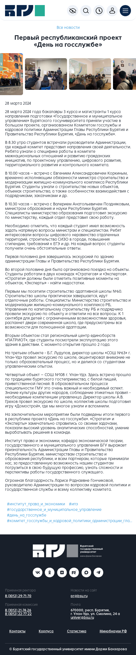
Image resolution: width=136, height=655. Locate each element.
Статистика (76, 631)
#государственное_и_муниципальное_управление (54, 510)
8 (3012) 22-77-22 (18, 614)
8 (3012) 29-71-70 (18, 596)
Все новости (68, 27)
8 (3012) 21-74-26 (18, 610)
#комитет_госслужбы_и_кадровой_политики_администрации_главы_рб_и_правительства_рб (70, 521)
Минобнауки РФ (113, 631)
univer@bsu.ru (82, 617)
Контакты (17, 631)
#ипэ (73, 504)
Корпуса (46, 631)
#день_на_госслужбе (26, 515)
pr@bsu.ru (79, 596)
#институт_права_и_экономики (36, 504)
